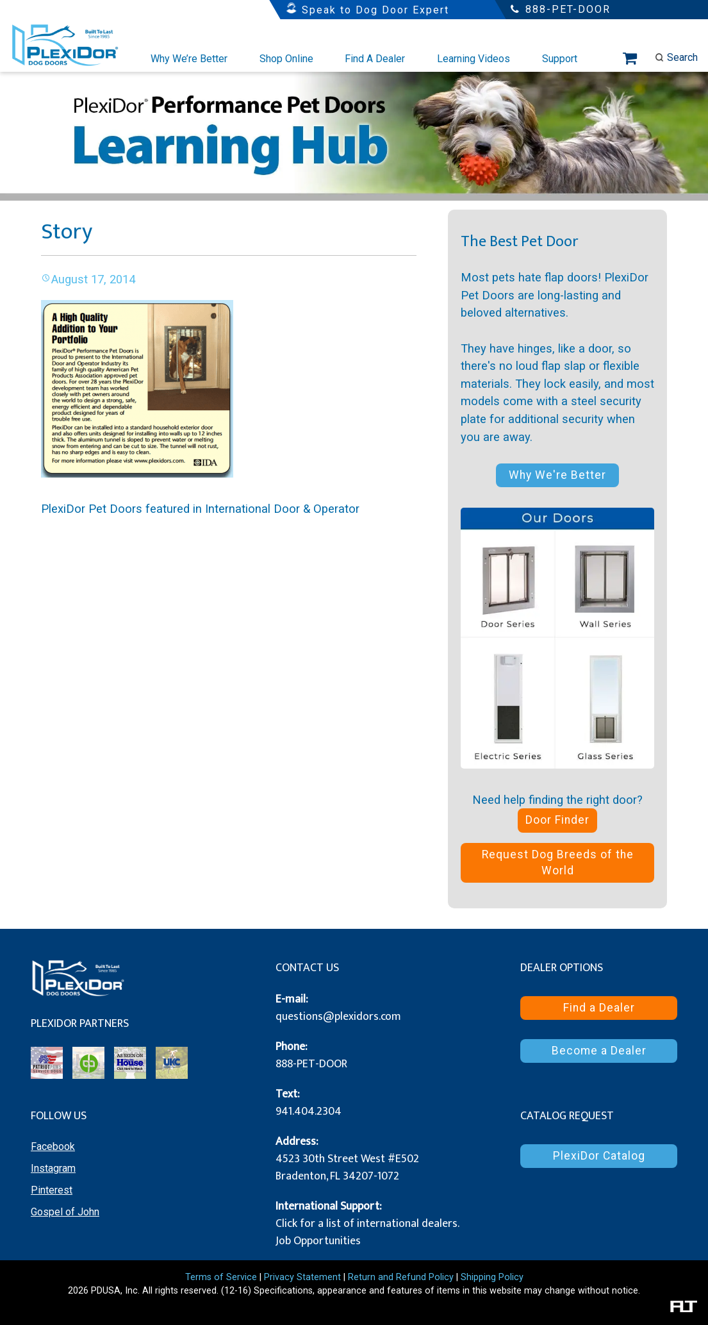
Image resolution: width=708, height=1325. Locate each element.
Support (559, 59)
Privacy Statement (302, 1277)
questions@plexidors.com (338, 1016)
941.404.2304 (309, 1111)
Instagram (53, 1168)
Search (676, 57)
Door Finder (557, 819)
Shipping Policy (492, 1277)
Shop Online (286, 59)
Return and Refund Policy (401, 1277)
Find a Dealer (599, 1007)
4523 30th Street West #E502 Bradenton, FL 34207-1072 (347, 1167)
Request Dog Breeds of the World (558, 862)
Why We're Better (557, 475)
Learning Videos (473, 59)
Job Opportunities (318, 1241)
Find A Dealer (375, 59)
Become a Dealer (599, 1050)
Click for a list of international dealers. (367, 1223)
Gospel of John (65, 1212)
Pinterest (51, 1190)
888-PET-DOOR (311, 1064)
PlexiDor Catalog (599, 1155)
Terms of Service (221, 1277)
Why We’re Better (189, 59)
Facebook (53, 1146)
